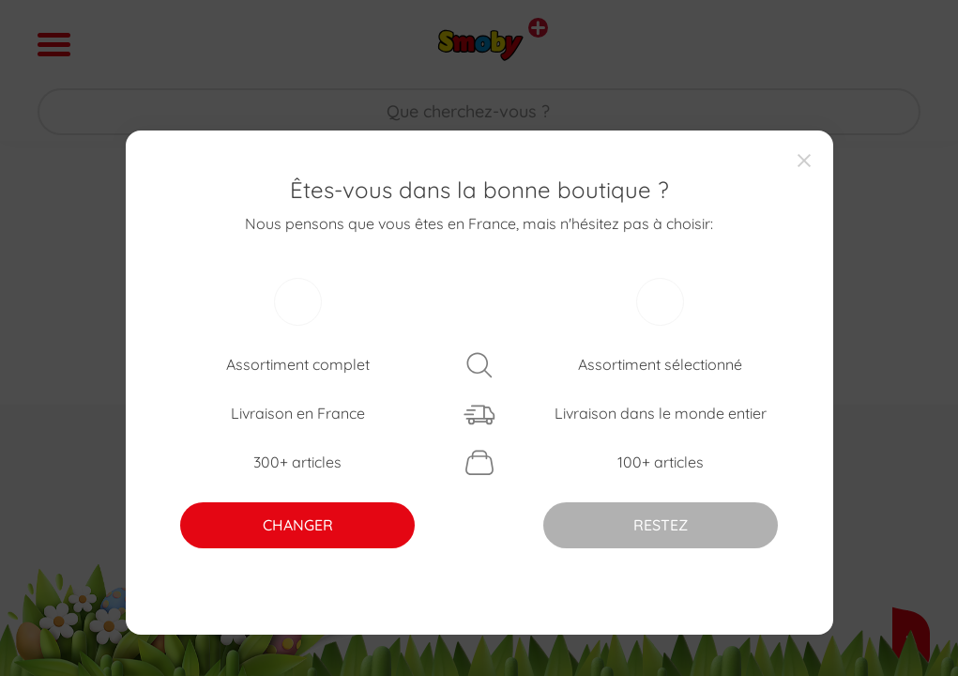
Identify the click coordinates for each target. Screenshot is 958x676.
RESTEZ (660, 524)
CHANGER (298, 524)
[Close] (804, 159)
